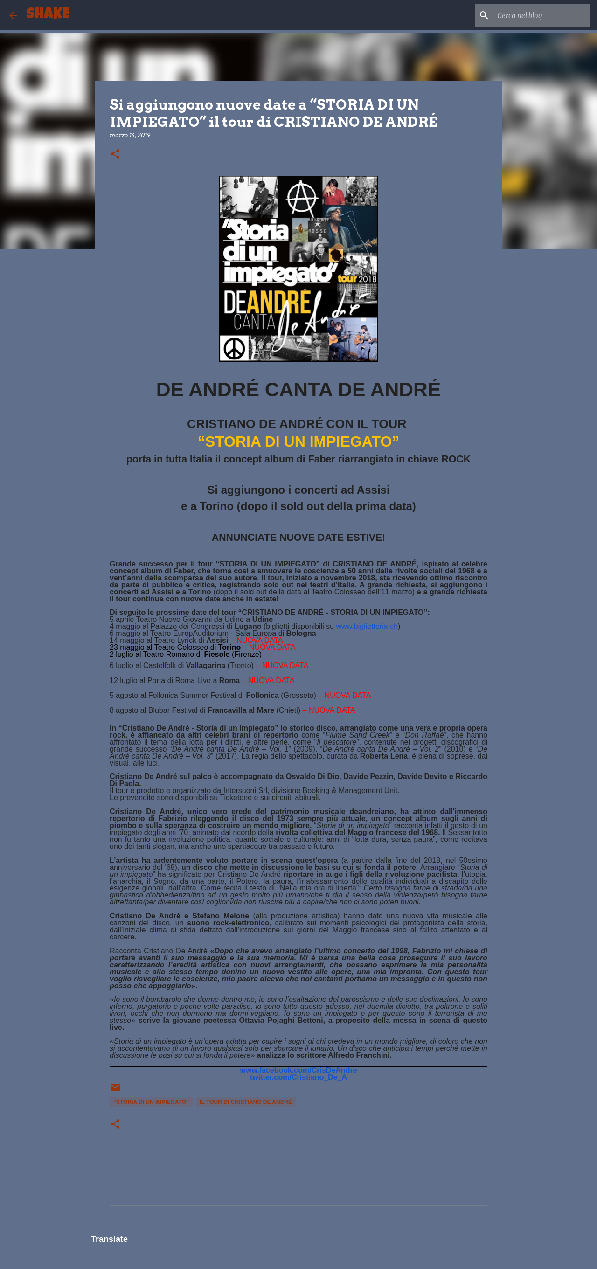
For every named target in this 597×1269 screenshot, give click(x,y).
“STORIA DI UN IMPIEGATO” (151, 1102)
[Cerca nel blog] (541, 15)
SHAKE (47, 15)
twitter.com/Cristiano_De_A (298, 1077)
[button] (115, 154)
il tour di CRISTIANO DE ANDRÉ (246, 1102)
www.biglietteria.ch (367, 626)
